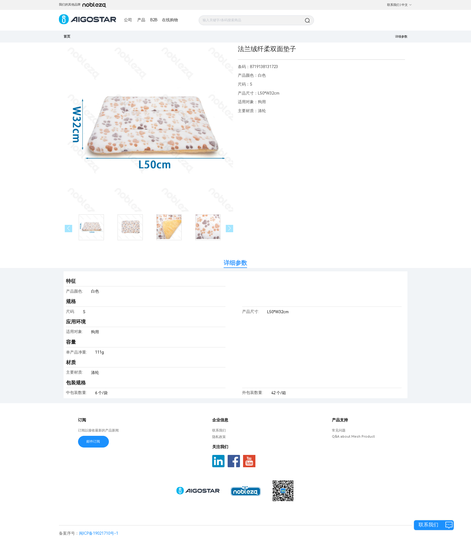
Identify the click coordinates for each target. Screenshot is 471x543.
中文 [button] (407, 4)
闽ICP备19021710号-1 (98, 533)
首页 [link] (67, 36)
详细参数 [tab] (235, 262)
